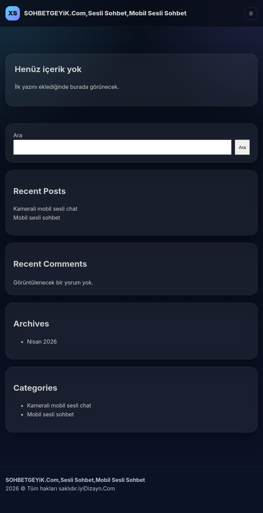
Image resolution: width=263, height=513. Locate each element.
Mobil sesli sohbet (36, 217)
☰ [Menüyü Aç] (251, 13)
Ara (17, 135)
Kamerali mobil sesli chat (45, 208)
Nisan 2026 (42, 341)
